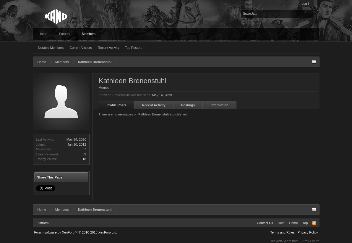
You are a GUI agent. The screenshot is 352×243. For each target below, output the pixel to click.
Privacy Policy (308, 232)
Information (219, 105)
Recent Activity (108, 47)
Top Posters (133, 47)
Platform (43, 223)
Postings (188, 105)
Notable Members (51, 47)
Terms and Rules (282, 232)
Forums (64, 34)
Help (281, 223)
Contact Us (265, 223)
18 (84, 159)
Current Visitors (80, 47)
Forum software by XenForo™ (75, 232)
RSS (314, 223)
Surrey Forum (309, 241)
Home (43, 34)
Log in (306, 3)
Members (88, 34)
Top (305, 223)
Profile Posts (116, 105)
